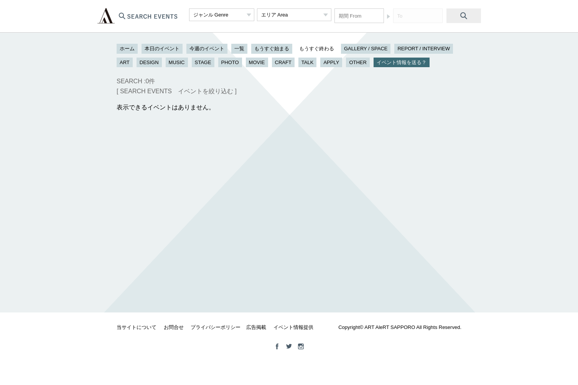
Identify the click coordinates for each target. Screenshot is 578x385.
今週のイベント (206, 48)
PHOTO (230, 62)
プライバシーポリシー (215, 327)
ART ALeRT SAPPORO (106, 15)
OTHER (358, 62)
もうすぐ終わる (316, 48)
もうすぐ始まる (271, 48)
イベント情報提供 (293, 327)
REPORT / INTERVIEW (423, 48)
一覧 (239, 48)
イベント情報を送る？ (402, 62)
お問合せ (174, 327)
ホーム (127, 48)
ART (125, 62)
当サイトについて (136, 327)
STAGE (203, 62)
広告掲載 (256, 327)
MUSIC (177, 62)
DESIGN (149, 62)
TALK (307, 62)
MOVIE (257, 62)
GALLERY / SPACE (365, 48)
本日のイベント (162, 48)
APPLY (331, 62)
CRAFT (283, 62)
